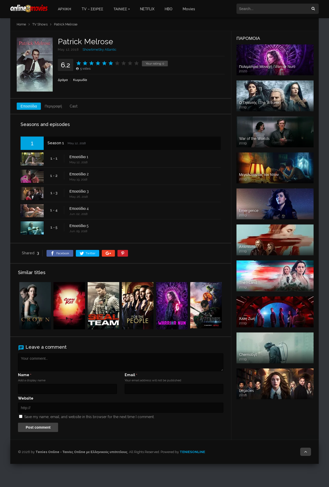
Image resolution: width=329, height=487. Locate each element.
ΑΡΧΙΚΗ (64, 9)
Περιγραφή (53, 106)
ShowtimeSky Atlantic (99, 49)
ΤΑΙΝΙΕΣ (120, 9)
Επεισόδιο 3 (79, 191)
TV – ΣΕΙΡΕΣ (92, 9)
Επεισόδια (29, 106)
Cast (74, 106)
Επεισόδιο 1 (78, 157)
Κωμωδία (80, 80)
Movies (189, 9)
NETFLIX (147, 9)
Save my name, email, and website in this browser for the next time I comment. (89, 417)
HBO (168, 9)
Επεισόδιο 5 (78, 226)
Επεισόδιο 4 (79, 208)
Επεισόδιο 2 (79, 174)
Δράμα (63, 80)
